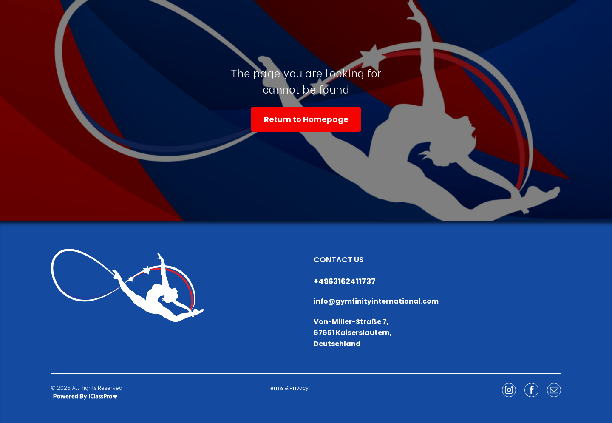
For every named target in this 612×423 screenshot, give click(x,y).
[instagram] (509, 391)
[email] (554, 391)
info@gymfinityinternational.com (376, 301)
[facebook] (531, 391)
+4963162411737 (345, 281)
